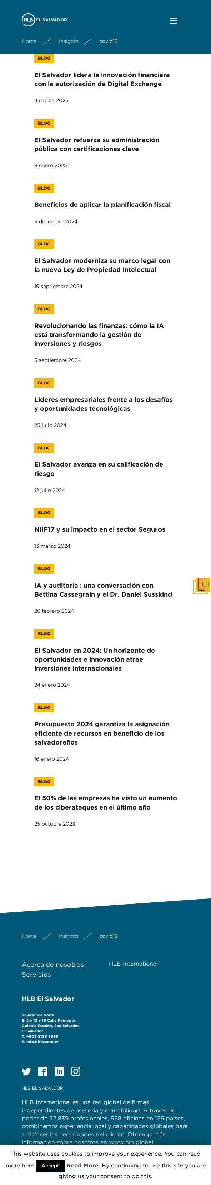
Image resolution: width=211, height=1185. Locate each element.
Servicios (36, 974)
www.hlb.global (132, 1142)
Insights (69, 41)
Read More (83, 1165)
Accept (50, 1166)
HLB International (133, 963)
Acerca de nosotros (53, 964)
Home (29, 41)
